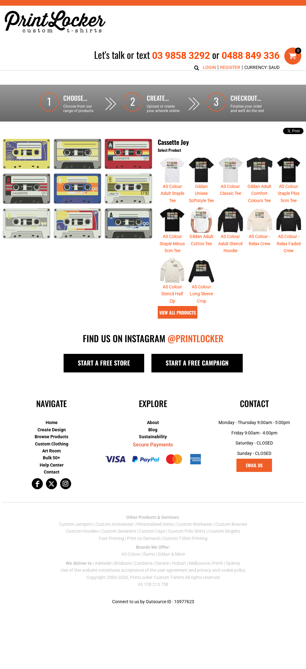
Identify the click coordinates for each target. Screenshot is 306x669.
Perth (217, 563)
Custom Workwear (194, 524)
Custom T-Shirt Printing (184, 538)
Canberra (143, 563)
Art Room (51, 450)
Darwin (162, 563)
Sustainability (153, 436)
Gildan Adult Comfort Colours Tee (259, 193)
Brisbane (123, 563)
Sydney (233, 563)
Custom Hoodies (82, 531)
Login (209, 67)
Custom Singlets (224, 531)
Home (52, 422)
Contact (52, 471)
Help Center (52, 465)
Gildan (164, 554)
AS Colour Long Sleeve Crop (201, 293)
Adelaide (103, 563)
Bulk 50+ (51, 457)
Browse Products (51, 436)
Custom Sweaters (118, 531)
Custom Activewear (114, 524)
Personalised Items (154, 524)
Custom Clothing (51, 443)
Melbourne (199, 563)
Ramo (149, 554)
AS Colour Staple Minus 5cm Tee (172, 243)
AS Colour (130, 554)
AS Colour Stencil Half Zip (172, 293)
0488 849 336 (251, 55)
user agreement (172, 570)
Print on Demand (143, 538)
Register (230, 67)
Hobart (179, 563)
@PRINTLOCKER (195, 338)
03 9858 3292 (181, 55)
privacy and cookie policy (221, 570)
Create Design (51, 429)
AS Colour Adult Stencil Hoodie (230, 243)
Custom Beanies (231, 524)
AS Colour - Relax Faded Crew (289, 243)
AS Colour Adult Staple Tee (172, 193)
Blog (152, 429)
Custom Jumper (74, 524)
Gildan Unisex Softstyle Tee (201, 193)
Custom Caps (152, 531)
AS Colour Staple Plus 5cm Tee (288, 193)
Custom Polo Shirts (187, 531)
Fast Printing (111, 538)
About (153, 422)
